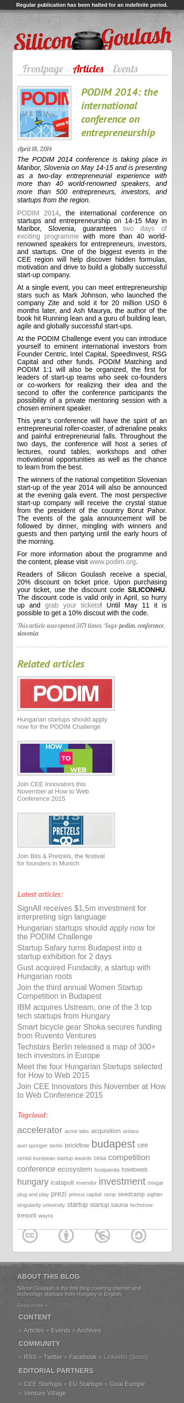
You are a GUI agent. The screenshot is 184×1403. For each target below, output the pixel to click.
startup (77, 1204)
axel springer (32, 1145)
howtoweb (135, 1169)
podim (127, 625)
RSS (30, 1356)
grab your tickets (72, 605)
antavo (131, 1131)
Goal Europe (127, 1384)
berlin (56, 1145)
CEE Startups (43, 1384)
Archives (89, 1330)
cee (142, 1145)
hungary (33, 1182)
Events (125, 68)
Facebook (83, 1356)
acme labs (77, 1131)
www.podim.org (113, 562)
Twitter (52, 1356)
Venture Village (45, 1393)
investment (122, 1181)
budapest (113, 1144)
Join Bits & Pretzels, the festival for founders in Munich (61, 859)
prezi (59, 1194)
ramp (110, 1194)
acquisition (106, 1130)
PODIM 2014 (38, 213)
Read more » (32, 1305)
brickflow (77, 1145)
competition (129, 1157)
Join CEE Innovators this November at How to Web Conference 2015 (53, 791)
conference (151, 625)
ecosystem (74, 1169)
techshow (141, 1205)
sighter (155, 1194)
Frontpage (43, 68)
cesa (100, 1158)
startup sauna (109, 1204)
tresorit (27, 1215)
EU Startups (86, 1384)
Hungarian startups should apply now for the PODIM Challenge (62, 723)
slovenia (27, 633)
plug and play (33, 1194)
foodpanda (106, 1170)
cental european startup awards (54, 1158)
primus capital (85, 1194)
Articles (88, 68)
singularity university (41, 1205)
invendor (86, 1183)
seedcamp (131, 1194)
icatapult (62, 1182)
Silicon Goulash (43, 26)
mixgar (156, 1183)
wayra (46, 1216)
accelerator (40, 1130)
